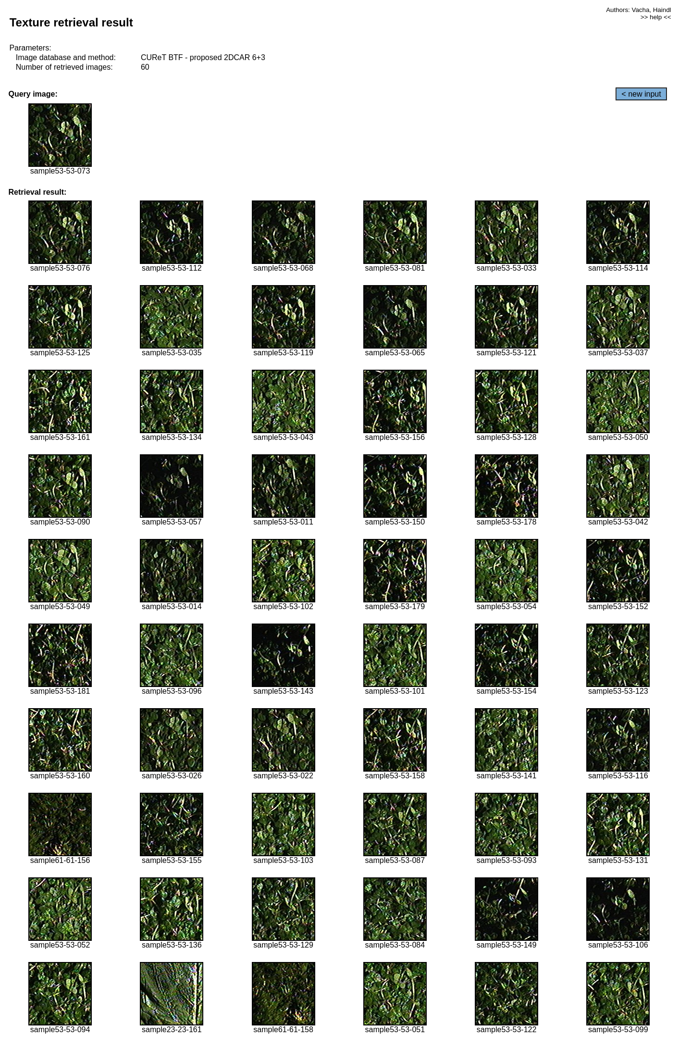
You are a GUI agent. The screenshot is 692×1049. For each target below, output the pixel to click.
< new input (641, 94)
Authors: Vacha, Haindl (638, 9)
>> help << (656, 17)
